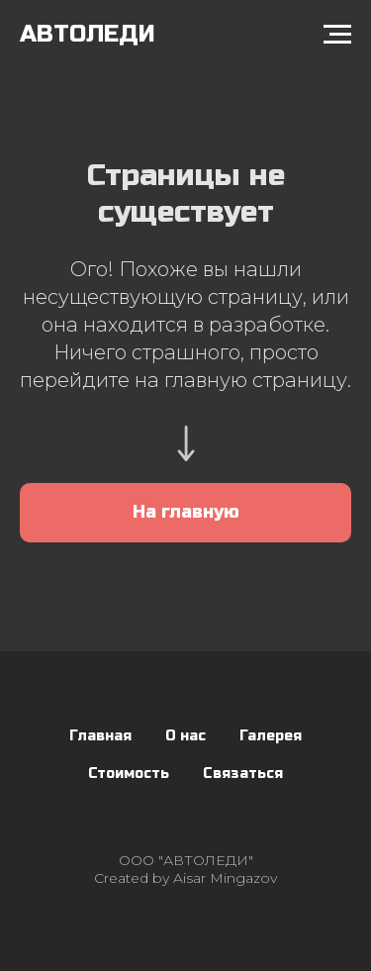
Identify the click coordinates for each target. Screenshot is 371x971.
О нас (185, 736)
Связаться (243, 773)
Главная (100, 736)
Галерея (270, 736)
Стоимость (128, 773)
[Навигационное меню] (337, 35)
